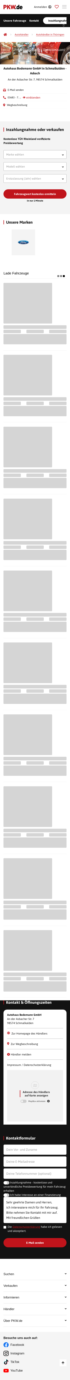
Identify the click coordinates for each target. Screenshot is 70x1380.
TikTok (14, 1362)
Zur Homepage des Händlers (27, 1033)
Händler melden (19, 1054)
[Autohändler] (21, 34)
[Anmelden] (42, 6)
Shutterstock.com (53, 49)
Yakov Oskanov (31, 49)
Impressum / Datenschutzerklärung (29, 1064)
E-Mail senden (16, 89)
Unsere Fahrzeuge (14, 20)
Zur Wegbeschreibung (22, 1043)
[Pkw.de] (5, 34)
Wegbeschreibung (17, 105)
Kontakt (34, 20)
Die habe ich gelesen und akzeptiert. (35, 1228)
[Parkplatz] (57, 7)
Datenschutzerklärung (26, 1226)
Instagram (17, 1353)
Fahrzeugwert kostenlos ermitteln (35, 194)
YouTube (16, 1370)
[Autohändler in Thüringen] (50, 34)
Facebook (17, 1345)
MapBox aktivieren (37, 1101)
